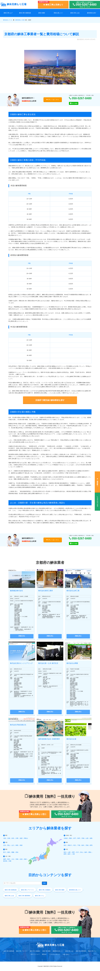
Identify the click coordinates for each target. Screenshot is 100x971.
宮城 (83, 838)
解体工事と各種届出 (45, 890)
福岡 (4, 859)
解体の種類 (41, 13)
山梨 (69, 852)
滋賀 (21, 838)
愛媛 (13, 852)
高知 (17, 852)
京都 (8, 838)
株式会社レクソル (7, 20)
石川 (77, 852)
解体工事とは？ (8, 13)
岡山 (8, 845)
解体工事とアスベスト (27, 890)
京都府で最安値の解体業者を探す (50, 400)
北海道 (66, 838)
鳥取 (17, 845)
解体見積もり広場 (13, 4)
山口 (13, 845)
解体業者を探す (91, 13)
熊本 (8, 859)
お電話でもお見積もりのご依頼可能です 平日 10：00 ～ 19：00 (85, 5)
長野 (73, 852)
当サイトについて (35, 954)
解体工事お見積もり (53, 5)
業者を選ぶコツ (58, 13)
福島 (91, 838)
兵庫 (17, 838)
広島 (4, 845)
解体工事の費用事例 (24, 895)
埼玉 (74, 845)
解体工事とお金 (75, 13)
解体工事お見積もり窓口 (34, 814)
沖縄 (10, 861)
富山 (81, 852)
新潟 (65, 852)
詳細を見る (22, 636)
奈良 (13, 838)
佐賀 (21, 859)
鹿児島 (5, 861)
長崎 (25, 859)
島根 (21, 845)
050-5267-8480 (80, 98)
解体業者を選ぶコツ (75, 890)
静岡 (65, 854)
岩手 (74, 838)
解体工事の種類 (59, 890)
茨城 (87, 845)
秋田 (78, 838)
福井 (85, 852)
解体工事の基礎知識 (25, 13)
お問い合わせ (66, 954)
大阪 (4, 838)
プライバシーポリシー (54, 954)
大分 (13, 859)
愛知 (90, 852)
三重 (73, 854)
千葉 (78, 845)
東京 (65, 845)
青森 (70, 838)
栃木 (83, 845)
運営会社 (44, 954)
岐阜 (69, 854)
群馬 (91, 845)
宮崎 (17, 859)
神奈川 (70, 845)
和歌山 (26, 838)
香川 (4, 852)
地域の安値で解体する (97, 482)
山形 (87, 838)
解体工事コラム (39, 895)
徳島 (8, 852)
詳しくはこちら (52, 99)
